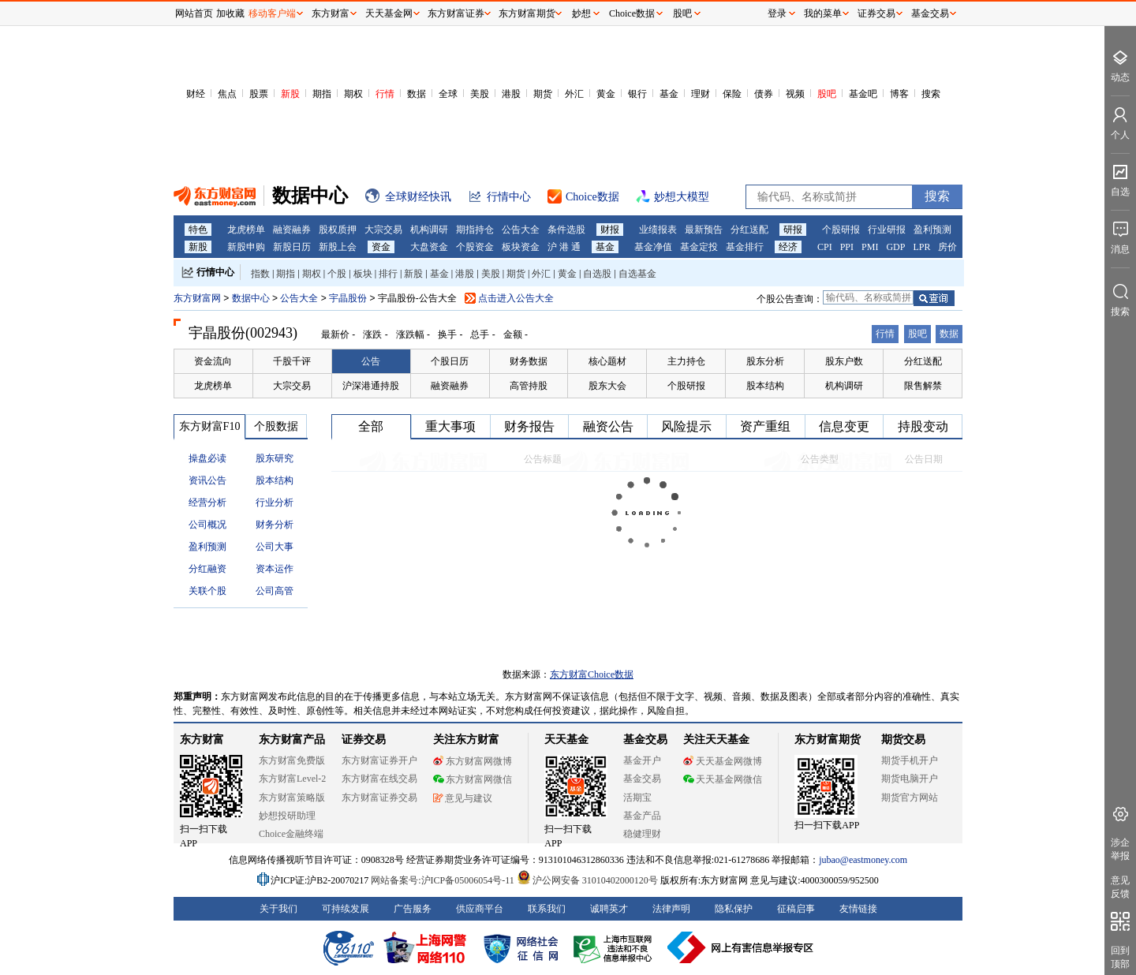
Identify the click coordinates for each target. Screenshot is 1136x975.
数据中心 (251, 298)
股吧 (826, 93)
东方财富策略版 (292, 797)
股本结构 (765, 385)
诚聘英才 (609, 908)
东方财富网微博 (472, 761)
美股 (479, 93)
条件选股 (566, 229)
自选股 (597, 273)
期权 (353, 93)
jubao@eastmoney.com (863, 859)
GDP (895, 246)
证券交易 (876, 13)
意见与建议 (462, 798)
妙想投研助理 (287, 815)
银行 (637, 93)
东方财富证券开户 (379, 760)
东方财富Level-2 (292, 778)
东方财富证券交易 (379, 797)
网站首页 (194, 13)
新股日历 (292, 246)
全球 (448, 93)
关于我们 (278, 908)
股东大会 (607, 385)
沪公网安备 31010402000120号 (587, 880)
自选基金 (637, 273)
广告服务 (413, 908)
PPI (847, 246)
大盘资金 (429, 246)
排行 (388, 273)
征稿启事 (796, 908)
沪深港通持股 (370, 385)
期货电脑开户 (909, 778)
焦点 (227, 93)
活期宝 (637, 797)
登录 (777, 13)
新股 (290, 93)
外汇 (574, 93)
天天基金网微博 (722, 761)
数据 (416, 93)
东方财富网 (197, 298)
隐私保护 (734, 908)
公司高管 (274, 590)
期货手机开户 (909, 760)
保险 (732, 93)
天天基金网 (389, 13)
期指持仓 (475, 229)
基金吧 (863, 93)
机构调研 (429, 229)
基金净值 (653, 246)
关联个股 (207, 590)
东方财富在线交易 (379, 778)
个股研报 (841, 229)
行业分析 (274, 502)
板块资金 (521, 246)
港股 (511, 93)
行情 (385, 93)
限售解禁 (923, 385)
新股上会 (338, 246)
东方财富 (202, 739)
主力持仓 (686, 361)
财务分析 (274, 524)
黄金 (605, 93)
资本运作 (274, 568)
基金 (669, 93)
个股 (336, 273)
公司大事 (274, 546)
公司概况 (207, 524)
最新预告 (704, 229)
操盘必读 (207, 458)
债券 (763, 93)
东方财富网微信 (472, 779)
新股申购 (246, 246)
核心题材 (607, 361)
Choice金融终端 (291, 833)
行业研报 (887, 229)
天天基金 (566, 739)
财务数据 (528, 361)
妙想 (581, 13)
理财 (700, 93)
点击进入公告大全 (516, 298)
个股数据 (276, 426)
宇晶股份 (349, 298)
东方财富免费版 (292, 760)
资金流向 (213, 361)
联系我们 (547, 908)
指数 (260, 273)
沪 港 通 (564, 246)
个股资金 (475, 246)
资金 (381, 246)
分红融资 (207, 568)
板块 (362, 273)
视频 (795, 93)
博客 (899, 93)
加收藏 (230, 13)
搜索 (930, 93)
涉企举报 (1120, 849)
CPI (824, 246)
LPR (921, 246)
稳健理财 (642, 833)
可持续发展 (345, 908)
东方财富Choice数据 (591, 674)
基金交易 (642, 778)
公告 (370, 361)
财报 (609, 229)
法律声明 (671, 908)
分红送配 (749, 229)
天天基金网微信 (722, 779)
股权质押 (338, 229)
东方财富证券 (456, 13)
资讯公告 (207, 480)
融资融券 (292, 229)
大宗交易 (383, 229)
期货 (542, 93)
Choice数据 (632, 13)
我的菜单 (823, 13)
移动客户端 (272, 13)
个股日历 (450, 361)
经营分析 (207, 502)
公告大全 (521, 229)
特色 (198, 229)
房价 (947, 246)
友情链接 (858, 908)
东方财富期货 (827, 739)
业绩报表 (658, 229)
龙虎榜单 (246, 229)
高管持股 (528, 385)
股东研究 (274, 458)
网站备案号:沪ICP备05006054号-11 (444, 880)
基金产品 (642, 815)
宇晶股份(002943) (243, 333)
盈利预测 (932, 229)
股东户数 (844, 361)
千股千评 (292, 361)
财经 (195, 93)
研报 (792, 229)
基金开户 (642, 760)
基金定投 (699, 246)
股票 (258, 93)
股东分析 (765, 361)
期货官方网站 (909, 797)
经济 (788, 246)
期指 (321, 93)
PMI (869, 246)
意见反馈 (1120, 887)
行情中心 (215, 272)
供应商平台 (479, 908)
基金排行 (745, 246)
